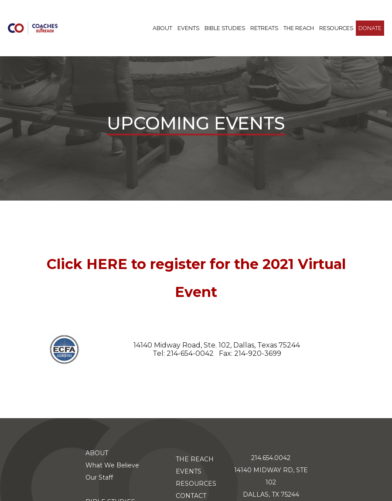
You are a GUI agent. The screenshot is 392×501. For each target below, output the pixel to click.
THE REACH (298, 28)
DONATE (370, 28)
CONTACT (191, 496)
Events (188, 28)
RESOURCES (336, 28)
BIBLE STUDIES (225, 28)
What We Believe (112, 465)
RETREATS (264, 28)
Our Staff (99, 477)
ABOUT (162, 28)
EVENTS (188, 471)
